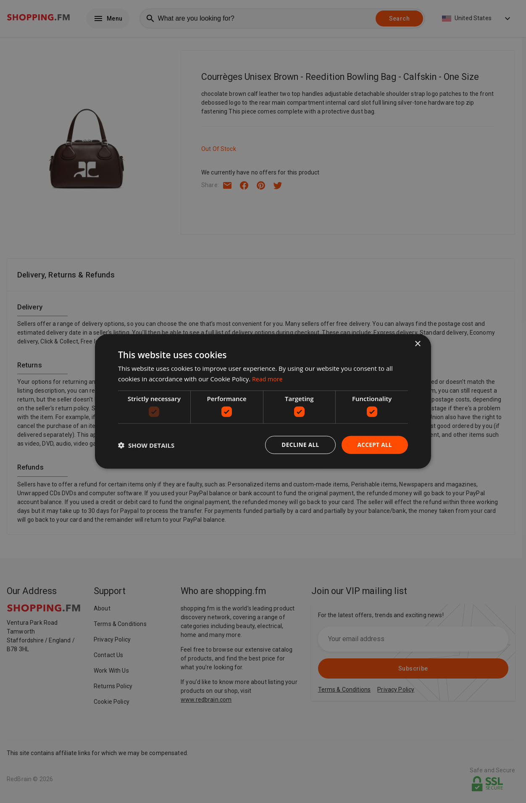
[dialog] (263, 401)
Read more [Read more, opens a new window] (268, 378)
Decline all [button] (298, 445)
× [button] (417, 344)
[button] (146, 445)
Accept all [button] (374, 445)
